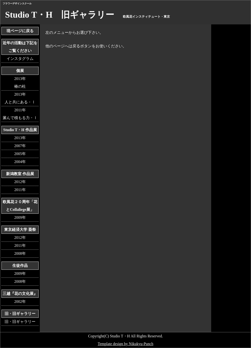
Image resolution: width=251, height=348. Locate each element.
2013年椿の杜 (20, 82)
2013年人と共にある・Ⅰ (20, 98)
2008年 (20, 253)
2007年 (20, 146)
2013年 (20, 138)
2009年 (20, 217)
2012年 (20, 182)
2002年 (20, 301)
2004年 (20, 162)
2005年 (20, 154)
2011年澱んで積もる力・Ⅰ (20, 114)
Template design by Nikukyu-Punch (125, 344)
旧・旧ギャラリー (20, 322)
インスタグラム (20, 59)
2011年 (20, 190)
